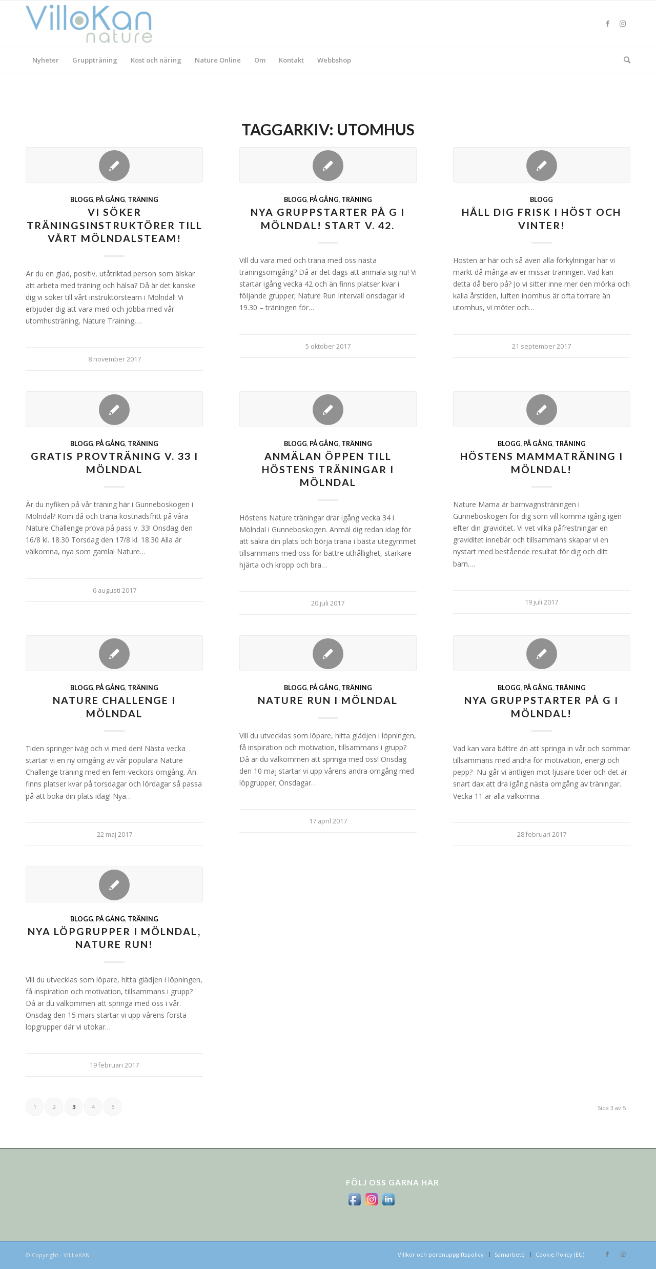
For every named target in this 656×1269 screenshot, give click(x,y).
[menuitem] (46, 60)
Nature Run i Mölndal (328, 700)
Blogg (81, 200)
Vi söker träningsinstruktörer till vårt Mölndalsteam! (114, 225)
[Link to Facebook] (607, 23)
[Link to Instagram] (622, 23)
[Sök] (623, 60)
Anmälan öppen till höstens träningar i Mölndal (328, 469)
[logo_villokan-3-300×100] (95, 24)
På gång (110, 200)
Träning (143, 200)
